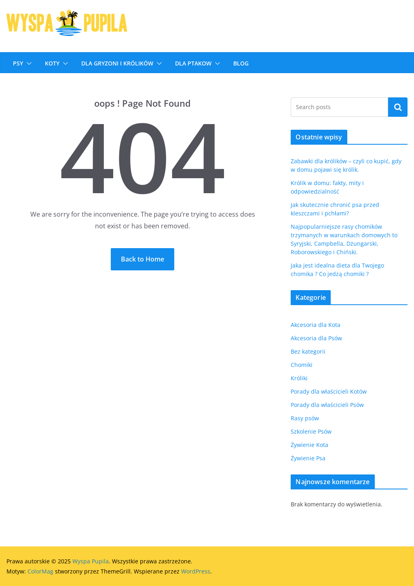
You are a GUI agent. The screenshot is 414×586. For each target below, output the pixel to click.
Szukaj (398, 107)
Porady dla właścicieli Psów (327, 405)
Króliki (299, 378)
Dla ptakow (193, 63)
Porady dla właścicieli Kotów (329, 391)
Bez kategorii (308, 351)
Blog (241, 63)
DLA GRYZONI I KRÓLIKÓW (117, 63)
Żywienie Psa (308, 458)
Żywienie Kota (309, 445)
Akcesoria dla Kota (315, 325)
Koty (52, 63)
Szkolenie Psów (311, 431)
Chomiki (302, 365)
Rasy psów (305, 418)
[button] (27, 63)
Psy (18, 63)
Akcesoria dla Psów (316, 338)
